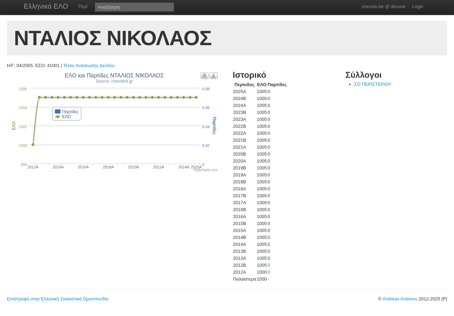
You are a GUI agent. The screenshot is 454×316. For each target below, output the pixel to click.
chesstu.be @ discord (383, 6)
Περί (83, 6)
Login (417, 6)
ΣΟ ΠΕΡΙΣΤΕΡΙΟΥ (372, 84)
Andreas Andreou (399, 298)
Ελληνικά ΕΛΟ (46, 6)
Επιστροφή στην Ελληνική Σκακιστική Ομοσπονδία (57, 298)
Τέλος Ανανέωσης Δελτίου (89, 65)
